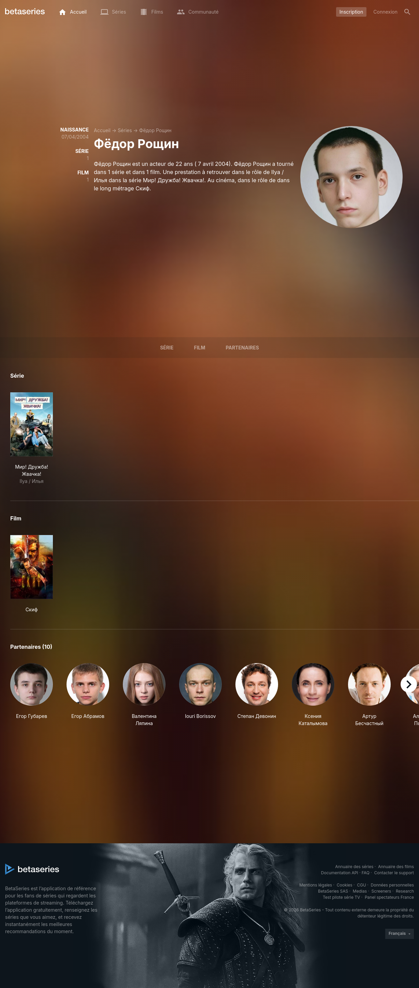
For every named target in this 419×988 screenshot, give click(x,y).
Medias (360, 891)
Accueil (102, 130)
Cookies (344, 885)
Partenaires (242, 347)
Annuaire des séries (354, 866)
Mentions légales (315, 885)
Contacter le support (394, 872)
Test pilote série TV (341, 897)
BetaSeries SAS (333, 891)
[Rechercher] (407, 11)
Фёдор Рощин (155, 130)
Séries (125, 130)
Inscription (351, 12)
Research (405, 891)
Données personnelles (392, 885)
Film (199, 347)
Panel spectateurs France (389, 897)
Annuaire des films (396, 866)
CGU (361, 885)
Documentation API (339, 872)
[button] (31, 695)
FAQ (366, 872)
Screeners (381, 891)
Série (166, 347)
